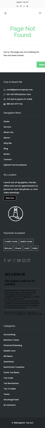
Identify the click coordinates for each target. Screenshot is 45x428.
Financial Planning (13, 345)
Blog (6, 148)
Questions (9, 361)
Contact (8, 159)
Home (6, 121)
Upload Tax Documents (15, 164)
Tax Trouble (10, 388)
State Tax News (11, 372)
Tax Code (8, 378)
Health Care (9, 350)
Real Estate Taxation (14, 367)
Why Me (8, 143)
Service (7, 127)
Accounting (9, 334)
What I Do (8, 132)
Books (7, 154)
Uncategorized (11, 399)
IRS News (8, 356)
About (7, 137)
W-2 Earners (10, 405)
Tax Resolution (11, 383)
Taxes (7, 394)
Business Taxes (11, 340)
